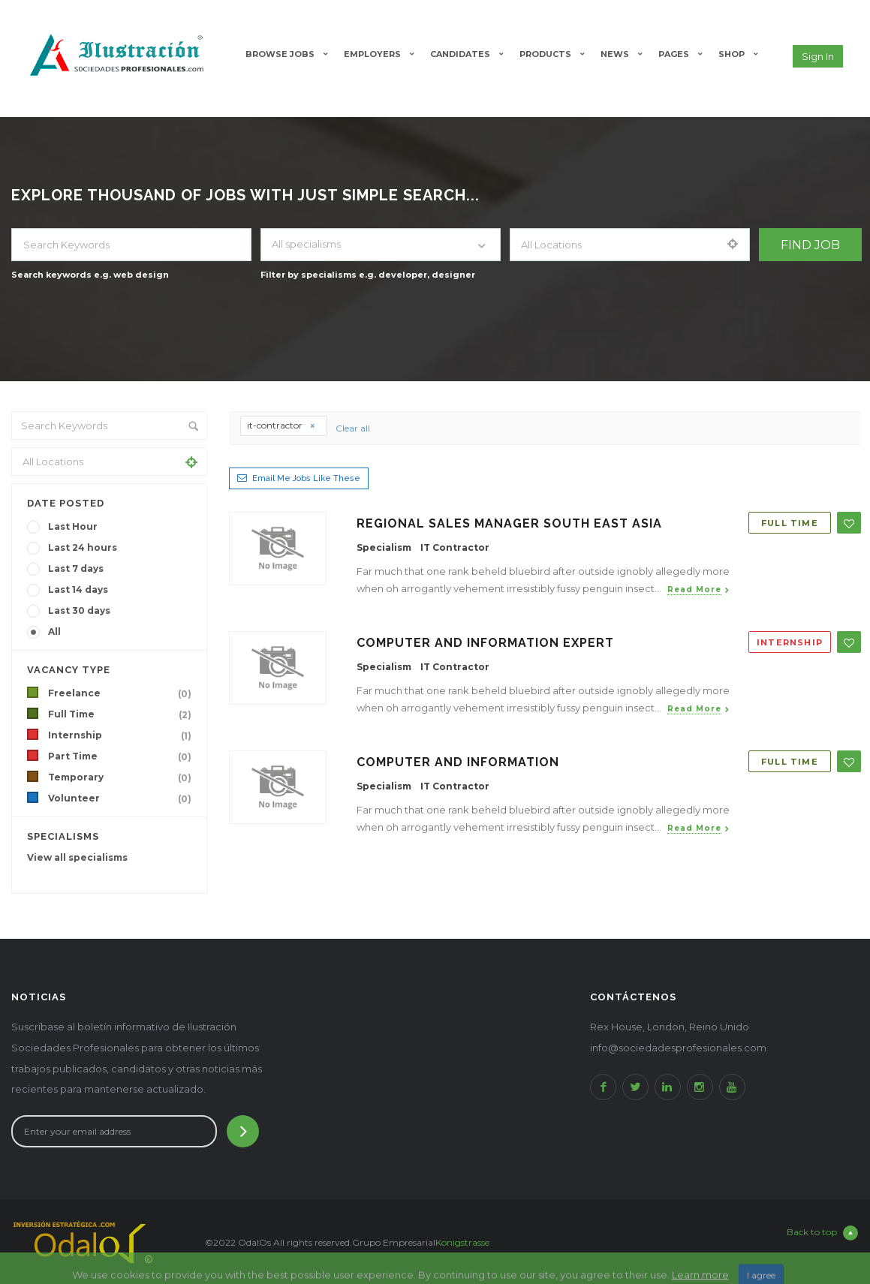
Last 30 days (79, 610)
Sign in (818, 56)
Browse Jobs (280, 54)
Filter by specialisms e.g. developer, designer (367, 274)
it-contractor (281, 425)
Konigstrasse (462, 1242)
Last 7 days (76, 568)
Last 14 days (78, 589)
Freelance (122, 693)
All (54, 631)
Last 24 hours (82, 547)
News (615, 54)
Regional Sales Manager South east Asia (509, 523)
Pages (673, 54)
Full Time (122, 714)
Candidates (460, 54)
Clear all (353, 428)
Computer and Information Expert (485, 643)
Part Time (122, 756)
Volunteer (122, 798)
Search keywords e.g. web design (90, 274)
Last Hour (73, 526)
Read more (694, 589)
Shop (731, 54)
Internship (122, 735)
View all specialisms (77, 857)
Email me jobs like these (306, 478)
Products (545, 54)
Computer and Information (458, 762)
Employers (372, 54)
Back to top (822, 1232)
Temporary (122, 777)
